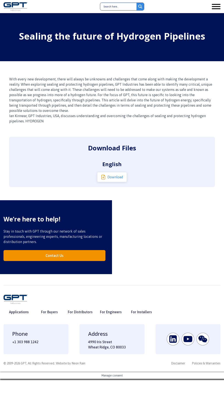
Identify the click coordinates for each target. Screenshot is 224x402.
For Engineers (111, 312)
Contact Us (54, 256)
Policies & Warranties (206, 363)
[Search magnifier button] (140, 6)
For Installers (141, 312)
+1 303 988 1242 (25, 342)
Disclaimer (178, 363)
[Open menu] (216, 6)
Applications (19, 312)
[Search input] (119, 6)
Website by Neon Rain (70, 363)
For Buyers (49, 312)
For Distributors (80, 312)
